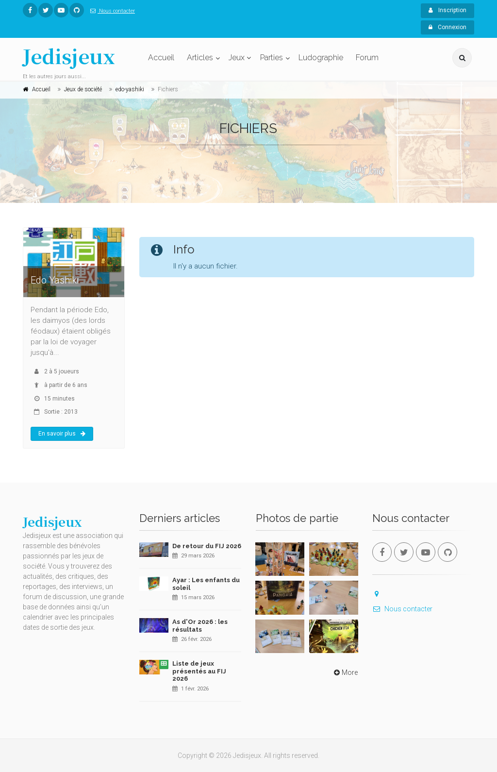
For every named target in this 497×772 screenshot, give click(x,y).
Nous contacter (110, 11)
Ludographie (320, 57)
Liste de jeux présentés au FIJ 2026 (199, 671)
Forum (367, 57)
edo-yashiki (130, 89)
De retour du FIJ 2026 (206, 546)
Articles (200, 57)
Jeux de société (83, 89)
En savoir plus (61, 433)
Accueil (161, 57)
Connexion (447, 27)
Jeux (237, 57)
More (345, 672)
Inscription (447, 10)
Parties (271, 57)
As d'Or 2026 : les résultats (200, 625)
